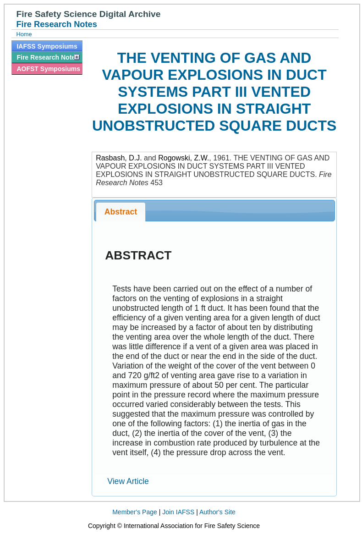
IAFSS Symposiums (46, 46)
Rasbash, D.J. (119, 158)
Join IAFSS (178, 512)
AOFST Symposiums (48, 68)
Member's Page (134, 512)
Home (24, 34)
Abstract (120, 211)
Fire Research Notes (47, 57)
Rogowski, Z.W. (183, 158)
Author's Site (217, 512)
